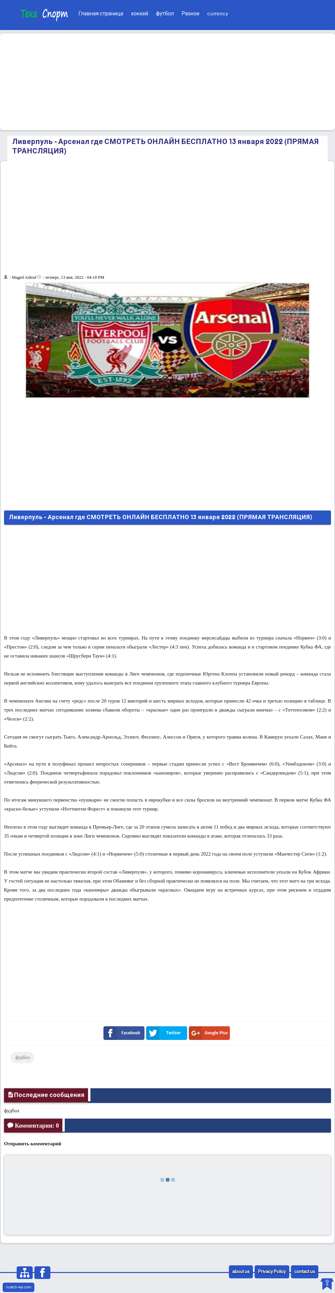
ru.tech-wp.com (18, 1287)
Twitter (165, 1033)
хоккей (139, 14)
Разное (191, 14)
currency (217, 14)
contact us (304, 1271)
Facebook (123, 1033)
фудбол (22, 1057)
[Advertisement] (167, 81)
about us (241, 1271)
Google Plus (210, 1033)
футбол (165, 14)
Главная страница (100, 14)
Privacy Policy (272, 1271)
